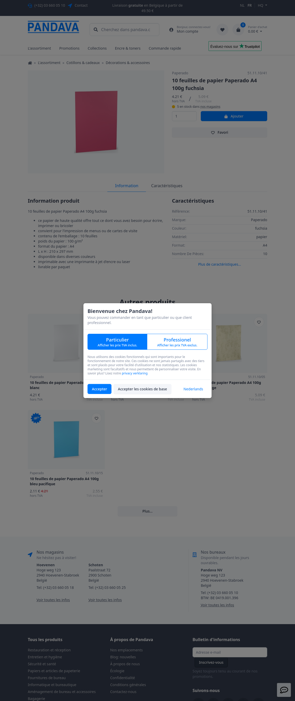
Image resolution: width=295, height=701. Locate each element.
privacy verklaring (135, 373)
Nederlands (193, 389)
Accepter (99, 389)
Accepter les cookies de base (142, 389)
